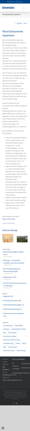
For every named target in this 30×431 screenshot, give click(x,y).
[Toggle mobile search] (23, 8)
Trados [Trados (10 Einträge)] (17, 343)
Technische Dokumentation (8, 223)
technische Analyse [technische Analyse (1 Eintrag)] (9, 336)
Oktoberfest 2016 (9, 277)
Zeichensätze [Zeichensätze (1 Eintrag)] (12, 347)
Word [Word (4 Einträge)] (24, 343)
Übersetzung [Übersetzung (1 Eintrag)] (21, 350)
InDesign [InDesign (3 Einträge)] (6, 329)
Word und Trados (8, 219)
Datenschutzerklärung (24, 368)
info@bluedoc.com (9, 375)
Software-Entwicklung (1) (12, 309)
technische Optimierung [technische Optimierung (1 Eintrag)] (11, 340)
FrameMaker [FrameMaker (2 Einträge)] (19, 325)
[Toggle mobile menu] (27, 8)
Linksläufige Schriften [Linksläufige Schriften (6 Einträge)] (18, 329)
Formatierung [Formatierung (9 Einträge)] (7, 325)
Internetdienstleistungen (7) (13, 305)
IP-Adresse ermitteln (15, 366)
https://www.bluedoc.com (12, 380)
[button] (3, 238)
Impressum (24, 363)
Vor (24, 23)
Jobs (23, 359)
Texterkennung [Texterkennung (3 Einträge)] (8, 343)
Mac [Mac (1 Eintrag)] (4, 333)
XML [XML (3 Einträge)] (4, 347)
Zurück (19, 23)
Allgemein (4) (8, 296)
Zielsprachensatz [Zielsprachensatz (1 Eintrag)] (9, 350)
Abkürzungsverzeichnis (15, 373)
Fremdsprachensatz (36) (12, 300)
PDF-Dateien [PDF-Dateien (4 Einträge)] (12, 333)
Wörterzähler (15, 359)
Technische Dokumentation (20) (13, 314)
